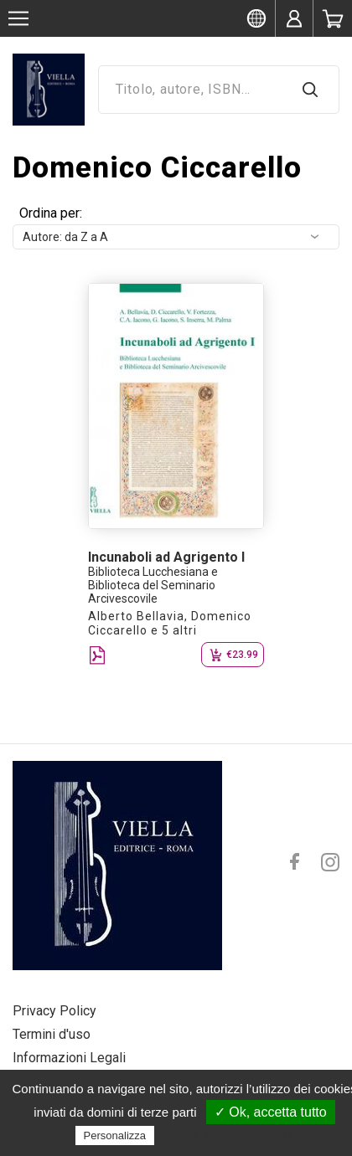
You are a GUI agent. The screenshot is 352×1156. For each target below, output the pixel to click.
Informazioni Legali (69, 1058)
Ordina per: (50, 213)
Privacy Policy (54, 1011)
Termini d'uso (52, 1034)
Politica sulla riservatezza (228, 1135)
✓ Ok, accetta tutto (271, 1112)
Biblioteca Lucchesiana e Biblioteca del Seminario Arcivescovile (153, 585)
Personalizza (115, 1135)
